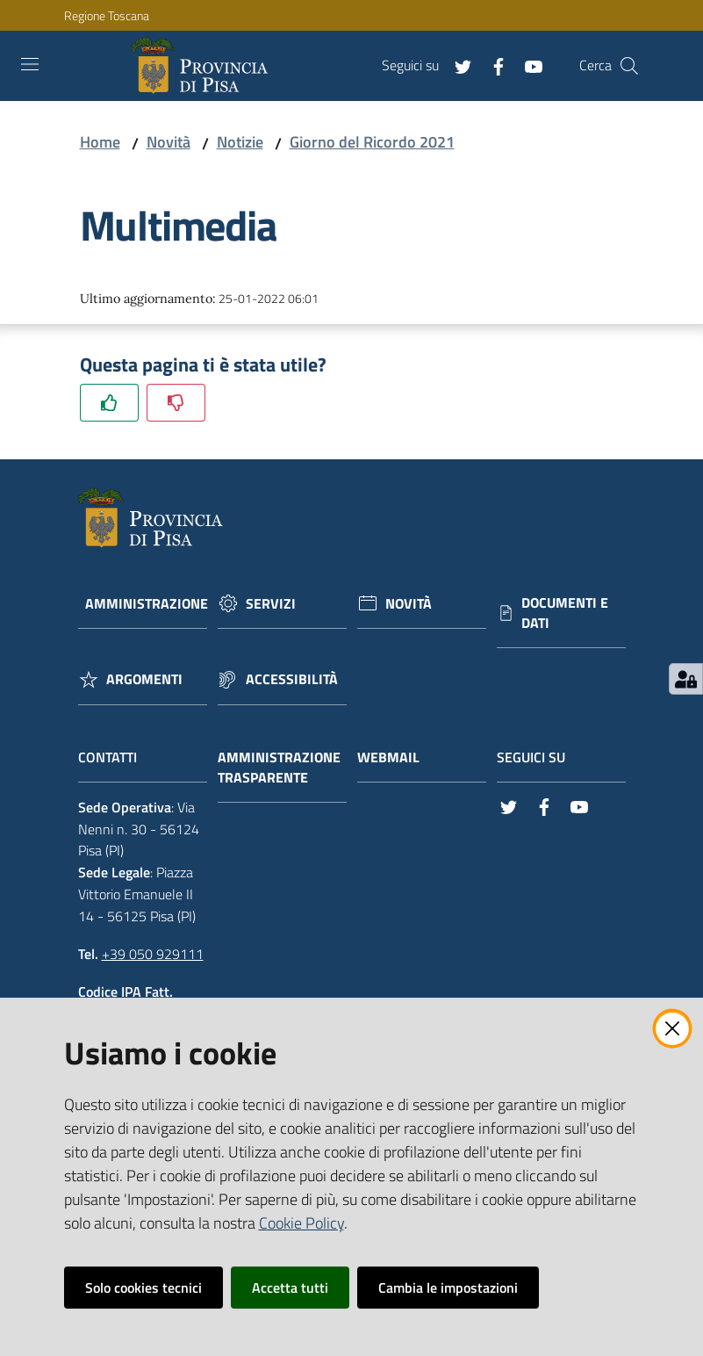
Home (100, 142)
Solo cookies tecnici (143, 1287)
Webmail (397, 757)
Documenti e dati (564, 613)
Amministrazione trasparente (279, 767)
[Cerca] (629, 65)
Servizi (271, 604)
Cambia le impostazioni (448, 1287)
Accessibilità (292, 679)
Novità (168, 142)
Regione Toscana (106, 15)
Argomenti (144, 679)
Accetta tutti (290, 1287)
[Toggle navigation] (29, 64)
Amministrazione (146, 604)
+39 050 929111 (153, 953)
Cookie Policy (301, 1223)
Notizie (240, 142)
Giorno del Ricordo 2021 (372, 142)
